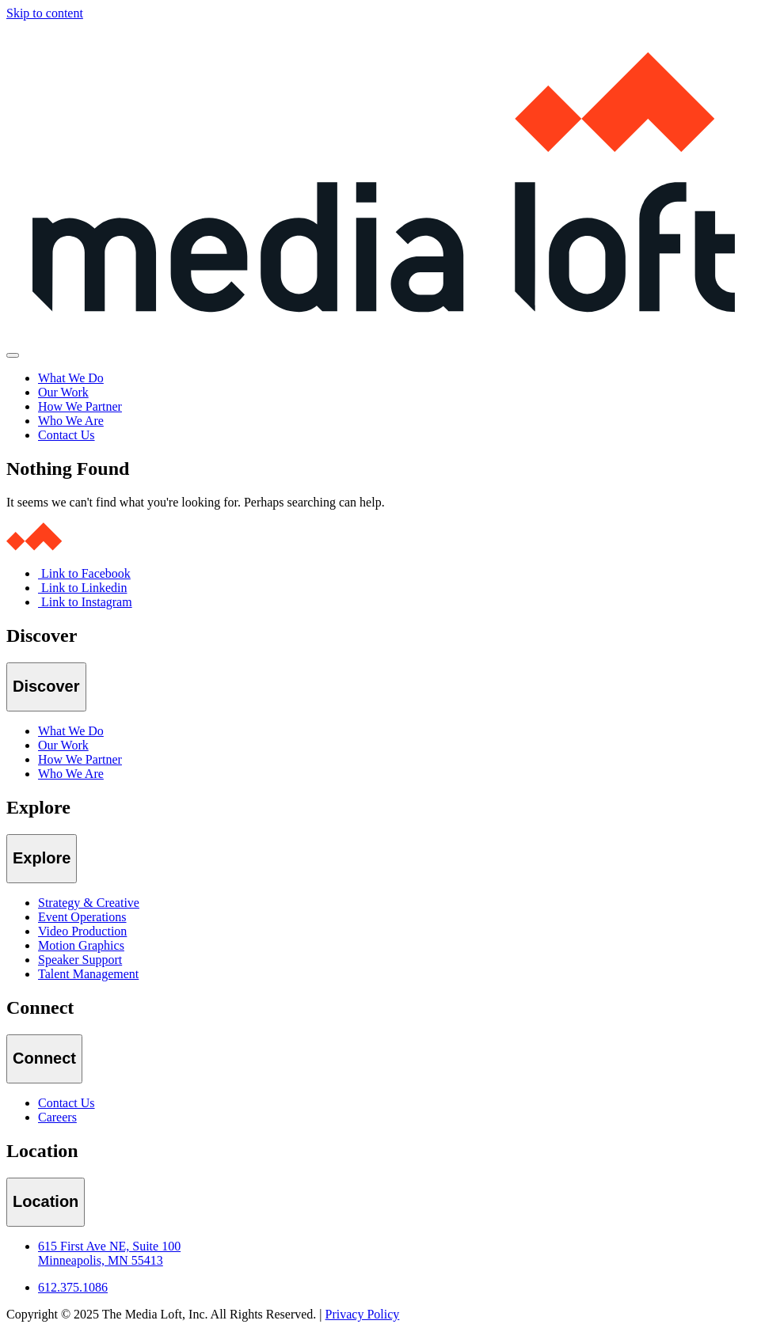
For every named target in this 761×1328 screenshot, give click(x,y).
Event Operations (82, 917)
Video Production (82, 931)
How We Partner (80, 406)
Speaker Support (80, 959)
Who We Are (71, 420)
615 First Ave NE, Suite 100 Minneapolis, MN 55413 (109, 1253)
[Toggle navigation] (12, 355)
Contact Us (66, 435)
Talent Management (88, 974)
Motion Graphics (81, 945)
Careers (57, 1117)
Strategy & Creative (88, 902)
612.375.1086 (73, 1287)
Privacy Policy (362, 1314)
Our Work (63, 392)
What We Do (71, 378)
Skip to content (44, 13)
